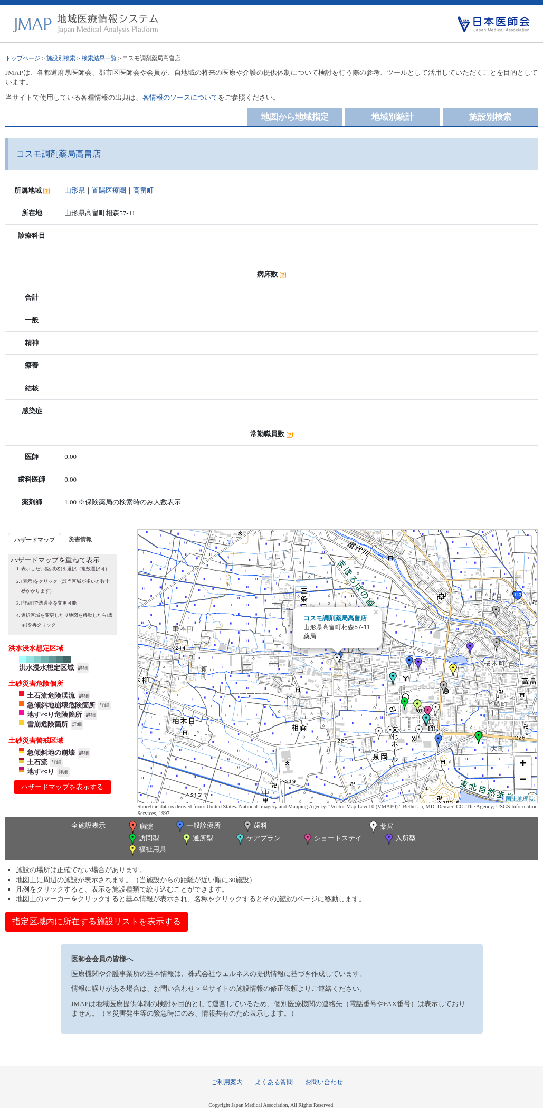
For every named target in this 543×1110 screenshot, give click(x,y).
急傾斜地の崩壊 (51, 753)
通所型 (196, 839)
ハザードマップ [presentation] (34, 540)
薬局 (380, 827)
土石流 (37, 762)
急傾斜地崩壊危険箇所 (61, 705)
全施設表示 (88, 825)
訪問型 (143, 839)
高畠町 (143, 190)
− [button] (523, 780)
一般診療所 (197, 826)
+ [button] (523, 764)
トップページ (22, 58)
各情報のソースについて (180, 97)
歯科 (255, 826)
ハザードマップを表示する (62, 787)
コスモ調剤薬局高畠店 (335, 618)
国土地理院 (520, 799)
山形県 (74, 190)
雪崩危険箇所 (47, 724)
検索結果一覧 (99, 58)
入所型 (399, 839)
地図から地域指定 (295, 116)
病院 (140, 827)
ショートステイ (332, 839)
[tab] (34, 540)
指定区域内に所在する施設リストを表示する (96, 921)
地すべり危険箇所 (54, 715)
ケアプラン (257, 839)
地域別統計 (392, 116)
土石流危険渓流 (51, 696)
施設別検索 (60, 58)
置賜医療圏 (109, 190)
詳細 (83, 668)
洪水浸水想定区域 (46, 668)
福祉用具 (146, 850)
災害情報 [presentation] (80, 539)
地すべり (40, 772)
